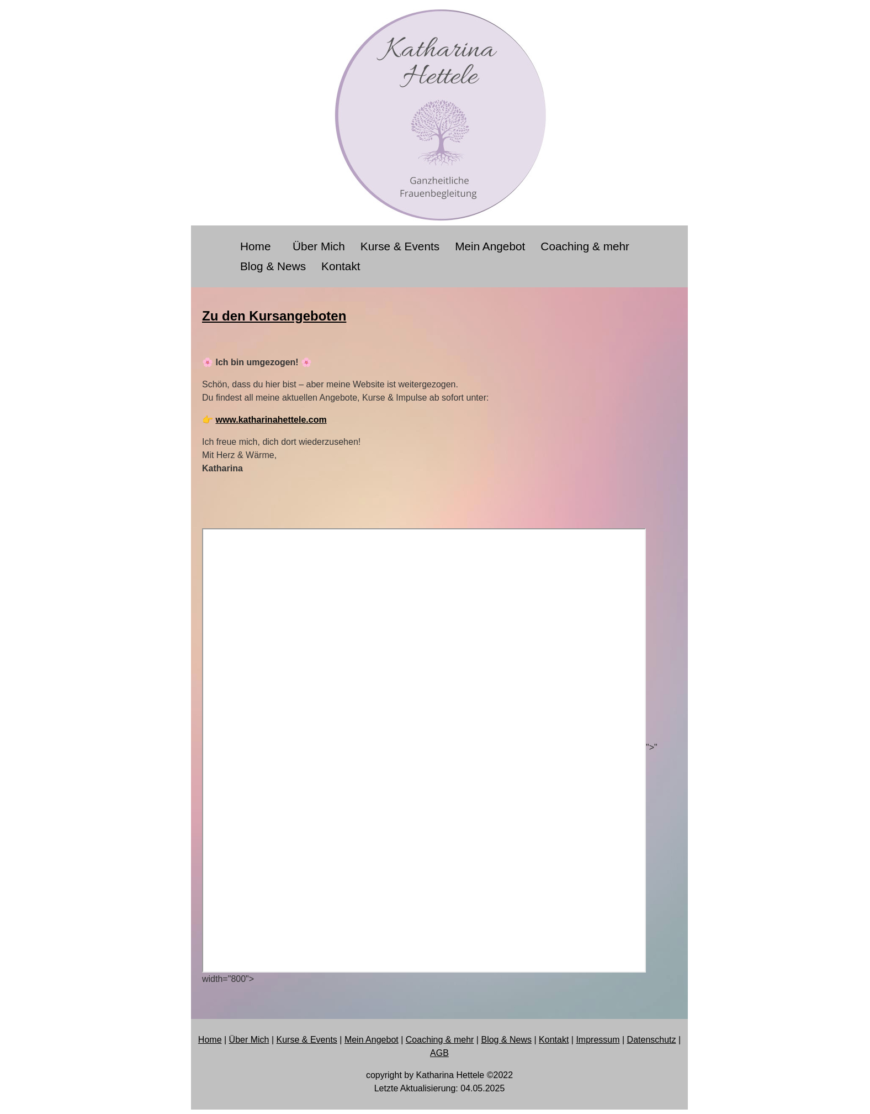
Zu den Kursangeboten (274, 315)
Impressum (597, 1039)
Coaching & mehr (584, 246)
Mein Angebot (490, 246)
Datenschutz (651, 1039)
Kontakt (340, 266)
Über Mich (319, 246)
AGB (439, 1053)
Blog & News (273, 266)
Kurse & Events (399, 246)
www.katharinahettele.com (270, 419)
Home (258, 246)
